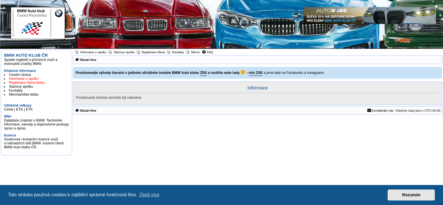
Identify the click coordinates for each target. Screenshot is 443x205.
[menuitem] (91, 52)
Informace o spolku (24, 79)
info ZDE (255, 73)
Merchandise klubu (24, 94)
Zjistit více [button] (149, 194)
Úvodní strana (20, 75)
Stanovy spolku (21, 87)
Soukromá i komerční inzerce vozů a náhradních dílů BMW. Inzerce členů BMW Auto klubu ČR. (34, 143)
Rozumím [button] (411, 195)
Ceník (8, 109)
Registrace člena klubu (27, 83)
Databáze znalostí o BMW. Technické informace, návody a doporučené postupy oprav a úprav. (36, 124)
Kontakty (16, 90)
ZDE (203, 73)
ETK (19, 109)
